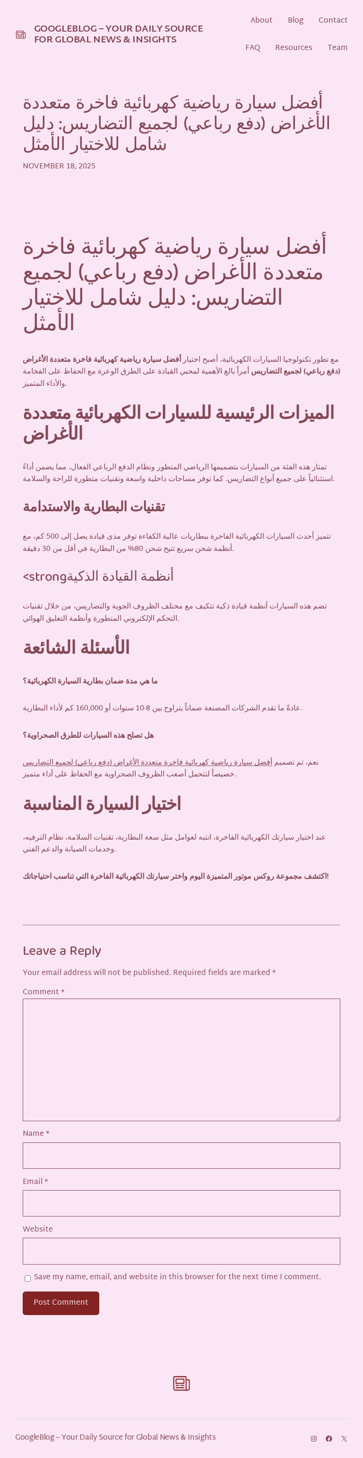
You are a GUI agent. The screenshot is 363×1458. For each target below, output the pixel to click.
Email (35, 1182)
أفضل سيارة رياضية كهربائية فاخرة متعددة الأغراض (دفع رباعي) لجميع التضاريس (147, 763)
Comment (44, 993)
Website (38, 1230)
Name (36, 1134)
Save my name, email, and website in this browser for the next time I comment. (177, 1277)
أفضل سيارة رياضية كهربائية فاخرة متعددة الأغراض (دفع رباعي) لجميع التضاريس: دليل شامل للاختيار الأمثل (176, 126)
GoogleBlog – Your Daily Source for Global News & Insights (118, 35)
